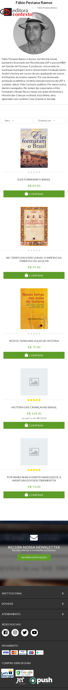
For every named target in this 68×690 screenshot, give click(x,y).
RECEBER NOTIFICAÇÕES (34, 557)
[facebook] (5, 632)
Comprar (35, 194)
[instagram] (15, 632)
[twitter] (24, 632)
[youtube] (34, 632)
